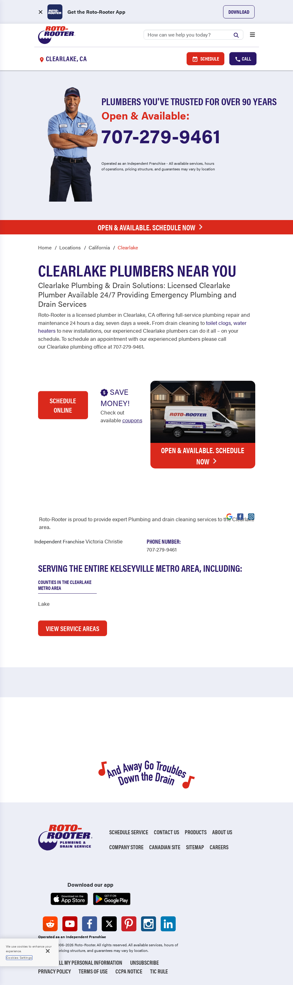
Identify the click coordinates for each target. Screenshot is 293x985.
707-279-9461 (161, 135)
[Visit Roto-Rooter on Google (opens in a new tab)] (229, 516)
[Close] (48, 951)
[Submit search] (237, 34)
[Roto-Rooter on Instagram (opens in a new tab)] (148, 923)
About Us (222, 832)
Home (44, 247)
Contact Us (166, 832)
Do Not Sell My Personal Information (80, 962)
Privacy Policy (54, 971)
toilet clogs (218, 322)
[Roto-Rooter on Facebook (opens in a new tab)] (89, 923)
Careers (219, 847)
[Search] (193, 35)
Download (238, 11)
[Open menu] (252, 35)
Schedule (205, 58)
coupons (132, 420)
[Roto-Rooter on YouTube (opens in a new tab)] (69, 923)
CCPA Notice (128, 971)
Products (196, 832)
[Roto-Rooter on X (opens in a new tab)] (109, 923)
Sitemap (195, 847)
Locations (70, 247)
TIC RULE (159, 971)
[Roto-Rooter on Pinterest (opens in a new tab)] (128, 923)
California (99, 247)
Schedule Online (63, 405)
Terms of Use (93, 971)
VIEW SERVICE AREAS (72, 628)
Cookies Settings (19, 957)
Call (243, 58)
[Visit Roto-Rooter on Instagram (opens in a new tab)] (251, 516)
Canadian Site (164, 847)
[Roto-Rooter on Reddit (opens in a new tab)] (50, 923)
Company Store (126, 847)
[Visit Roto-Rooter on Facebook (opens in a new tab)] (240, 516)
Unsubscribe (144, 962)
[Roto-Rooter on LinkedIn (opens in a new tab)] (168, 923)
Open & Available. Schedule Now (152, 227)
